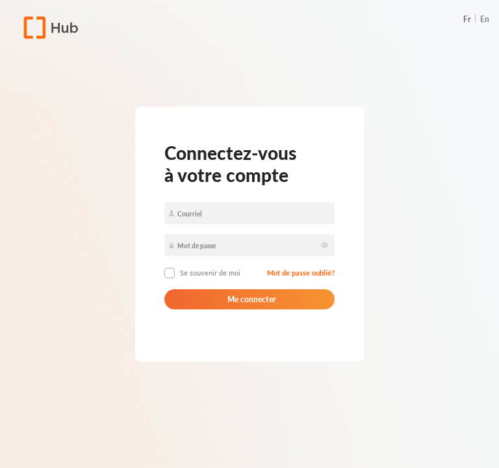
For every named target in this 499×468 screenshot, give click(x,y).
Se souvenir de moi (210, 272)
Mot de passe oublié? (301, 272)
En (484, 19)
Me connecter (250, 299)
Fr (467, 19)
